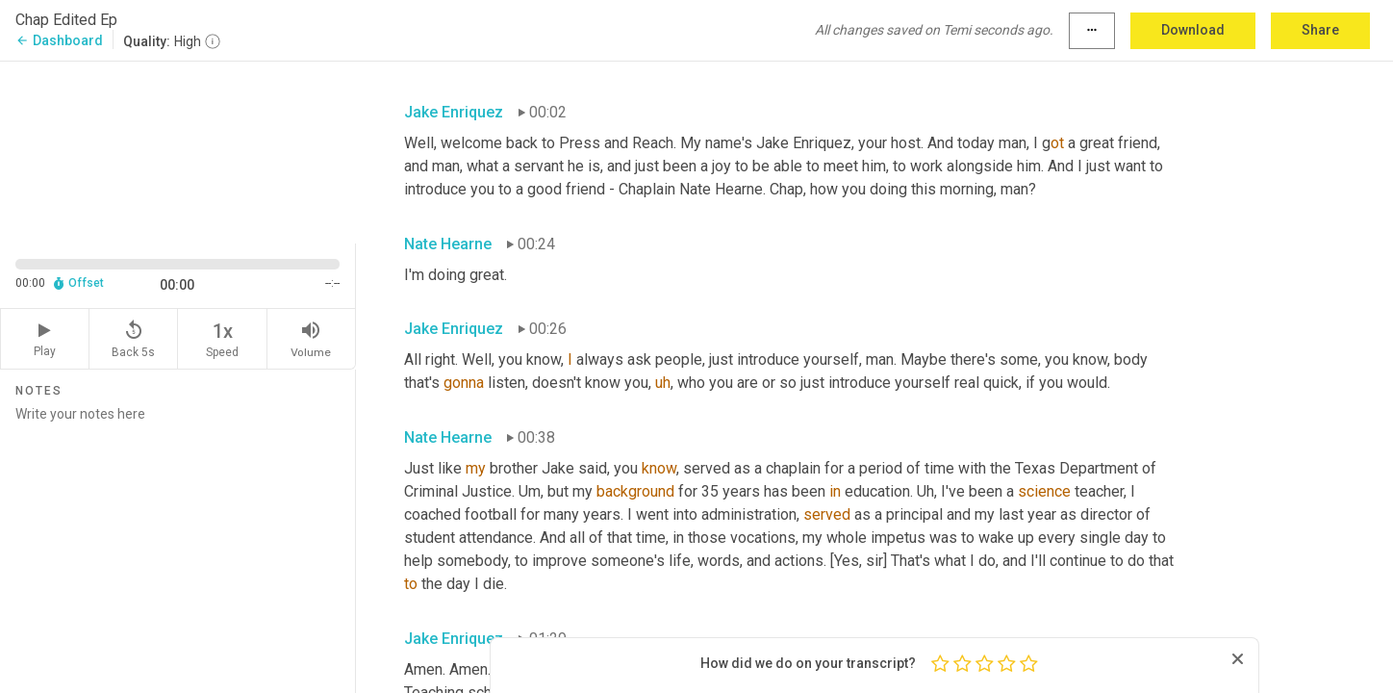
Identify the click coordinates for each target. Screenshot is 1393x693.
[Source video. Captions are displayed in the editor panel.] (178, 151)
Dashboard (59, 40)
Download (1193, 30)
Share (1320, 30)
